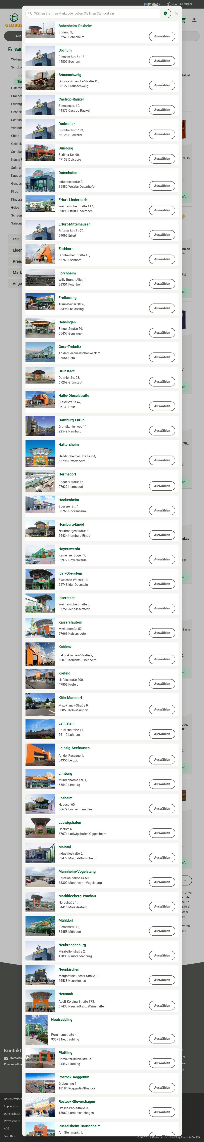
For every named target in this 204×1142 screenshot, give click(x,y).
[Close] (177, 13)
